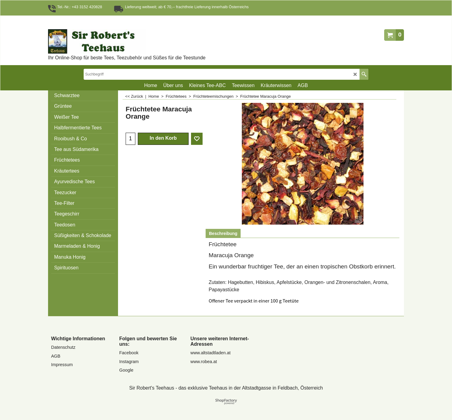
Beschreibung (223, 233)
